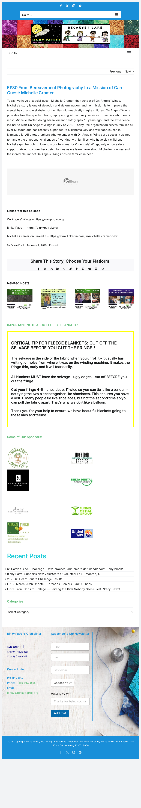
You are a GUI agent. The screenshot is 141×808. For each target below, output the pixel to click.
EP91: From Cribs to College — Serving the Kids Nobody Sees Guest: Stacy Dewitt (63, 589)
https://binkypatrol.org (42, 227)
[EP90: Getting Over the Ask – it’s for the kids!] (87, 291)
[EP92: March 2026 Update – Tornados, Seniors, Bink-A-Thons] (19, 291)
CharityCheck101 (17, 656)
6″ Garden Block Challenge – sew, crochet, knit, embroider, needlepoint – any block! (65, 569)
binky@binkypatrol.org (22, 692)
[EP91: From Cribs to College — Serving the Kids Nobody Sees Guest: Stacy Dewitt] (53, 291)
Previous (115, 71)
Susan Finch (18, 245)
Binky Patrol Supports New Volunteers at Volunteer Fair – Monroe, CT (54, 574)
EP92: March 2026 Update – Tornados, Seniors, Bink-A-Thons (49, 584)
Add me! (60, 713)
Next (128, 71)
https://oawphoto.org (49, 219)
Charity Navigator (17, 651)
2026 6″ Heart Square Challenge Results (34, 579)
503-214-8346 (27, 683)
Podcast (53, 245)
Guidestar (13, 646)
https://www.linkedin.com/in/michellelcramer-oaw (83, 236)
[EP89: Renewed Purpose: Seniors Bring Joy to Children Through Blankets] (121, 291)
